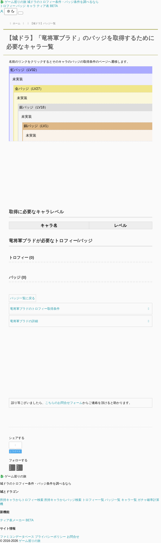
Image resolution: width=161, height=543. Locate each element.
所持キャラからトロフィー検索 (21, 499)
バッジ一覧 (112, 499)
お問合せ (73, 536)
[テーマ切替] (10, 11)
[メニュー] (20, 13)
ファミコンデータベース (17, 536)
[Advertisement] (80, 173)
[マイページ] (2, 12)
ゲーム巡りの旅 (29, 540)
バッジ (21, 6)
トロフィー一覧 (93, 499)
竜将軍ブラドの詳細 (24, 321)
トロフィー (7, 6)
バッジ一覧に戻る (22, 298)
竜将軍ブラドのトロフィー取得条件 (35, 308)
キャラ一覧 (129, 499)
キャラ (31, 6)
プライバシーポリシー (50, 536)
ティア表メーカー (17, 520)
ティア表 (47, 6)
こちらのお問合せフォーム (63, 402)
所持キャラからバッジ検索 (62, 499)
